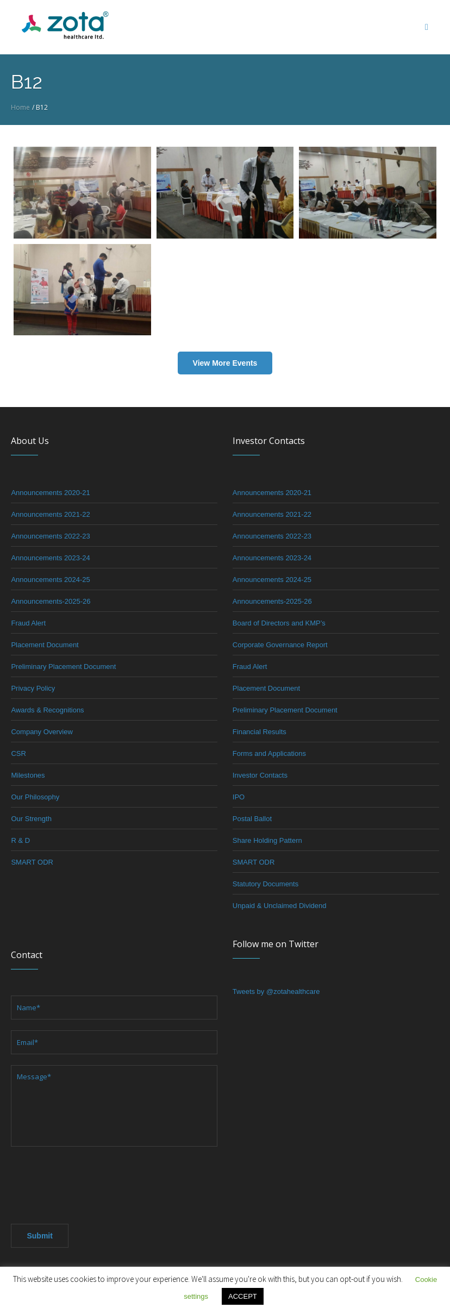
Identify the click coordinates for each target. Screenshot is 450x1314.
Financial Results (259, 732)
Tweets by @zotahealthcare (276, 991)
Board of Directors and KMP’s (279, 623)
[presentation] (93, 1182)
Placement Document (44, 645)
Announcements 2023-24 (50, 558)
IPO (239, 797)
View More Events (225, 363)
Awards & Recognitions (47, 710)
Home (20, 107)
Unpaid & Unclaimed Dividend (280, 906)
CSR (18, 753)
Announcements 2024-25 (50, 579)
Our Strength (31, 819)
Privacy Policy (33, 688)
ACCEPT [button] (242, 1296)
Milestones (28, 775)
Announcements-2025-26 (50, 601)
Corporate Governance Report (280, 645)
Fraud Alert (28, 623)
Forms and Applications (269, 753)
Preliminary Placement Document (63, 666)
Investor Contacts (260, 775)
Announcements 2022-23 (50, 536)
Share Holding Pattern (267, 840)
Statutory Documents (265, 884)
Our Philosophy (35, 797)
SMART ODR (32, 862)
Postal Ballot (252, 819)
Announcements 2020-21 (50, 493)
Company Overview (41, 732)
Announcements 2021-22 (50, 514)
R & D (20, 840)
